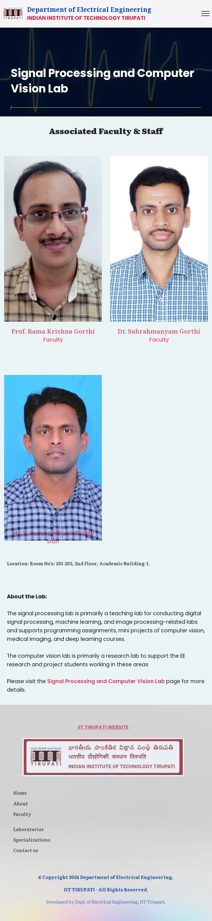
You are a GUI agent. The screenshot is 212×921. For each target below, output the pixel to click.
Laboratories (28, 834)
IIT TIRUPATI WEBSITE (103, 773)
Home (20, 797)
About (21, 808)
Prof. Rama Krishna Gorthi (53, 338)
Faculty (22, 819)
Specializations (31, 844)
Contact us (25, 855)
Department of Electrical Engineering (89, 9)
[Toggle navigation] (205, 13)
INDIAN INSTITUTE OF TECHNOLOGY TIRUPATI (86, 18)
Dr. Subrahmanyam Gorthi (159, 338)
